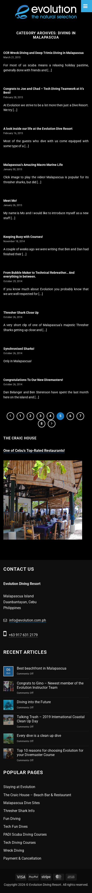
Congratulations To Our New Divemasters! (33, 380)
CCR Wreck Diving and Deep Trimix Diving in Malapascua (43, 53)
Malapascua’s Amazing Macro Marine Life (33, 165)
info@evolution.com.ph (27, 620)
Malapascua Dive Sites (21, 803)
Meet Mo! (10, 200)
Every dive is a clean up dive (39, 735)
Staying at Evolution (19, 787)
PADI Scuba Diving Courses (25, 834)
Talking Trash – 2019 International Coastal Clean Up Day (51, 719)
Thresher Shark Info (19, 811)
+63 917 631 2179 (23, 635)
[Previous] (10, 416)
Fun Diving (11, 818)
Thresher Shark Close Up (21, 312)
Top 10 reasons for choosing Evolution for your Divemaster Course (50, 752)
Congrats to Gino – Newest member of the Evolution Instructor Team (50, 685)
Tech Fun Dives (15, 826)
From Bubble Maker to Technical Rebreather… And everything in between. (38, 274)
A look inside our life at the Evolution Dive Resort (37, 128)
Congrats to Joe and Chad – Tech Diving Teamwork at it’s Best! (43, 91)
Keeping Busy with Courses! (23, 237)
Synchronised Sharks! (18, 348)
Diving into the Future (34, 702)
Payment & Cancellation (22, 858)
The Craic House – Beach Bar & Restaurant (37, 795)
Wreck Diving (13, 850)
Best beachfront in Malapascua (41, 668)
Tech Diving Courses (19, 842)
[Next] (51, 424)
